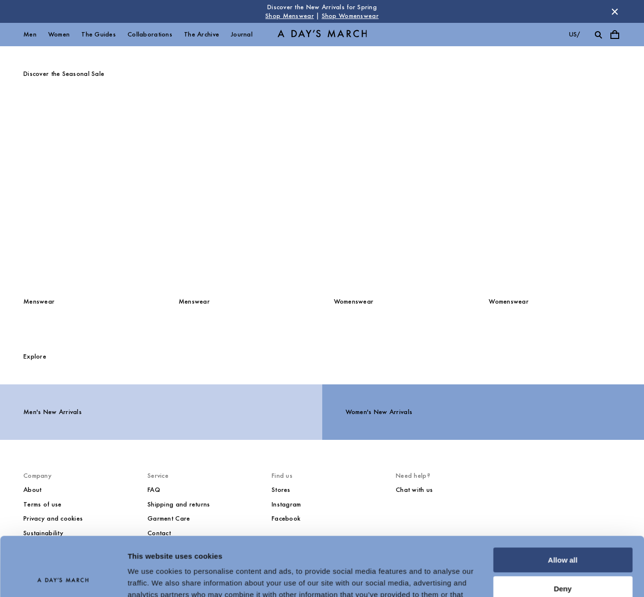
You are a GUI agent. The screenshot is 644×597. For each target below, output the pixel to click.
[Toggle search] (598, 34)
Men (30, 34)
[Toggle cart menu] (615, 34)
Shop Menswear (289, 16)
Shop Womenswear (350, 16)
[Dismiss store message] (615, 11)
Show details (150, 578)
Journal (242, 34)
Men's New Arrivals (52, 412)
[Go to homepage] (322, 35)
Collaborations (150, 34)
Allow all (563, 505)
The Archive (201, 34)
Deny (563, 533)
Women (59, 34)
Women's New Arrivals (379, 412)
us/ (574, 34)
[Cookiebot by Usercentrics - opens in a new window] (63, 578)
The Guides (98, 34)
